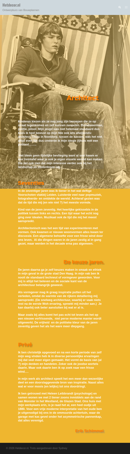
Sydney (63, 448)
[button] (119, 7)
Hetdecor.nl (11, 5)
